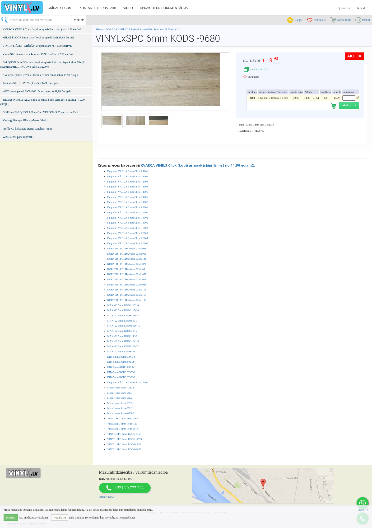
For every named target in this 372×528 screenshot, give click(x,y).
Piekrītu (10, 517)
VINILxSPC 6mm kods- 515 (122, 423)
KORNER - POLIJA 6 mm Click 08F (126, 284)
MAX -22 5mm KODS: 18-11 (123, 320)
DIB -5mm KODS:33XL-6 (121, 356)
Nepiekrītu (60, 517)
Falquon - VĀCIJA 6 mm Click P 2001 (127, 207)
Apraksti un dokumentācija (164, 8)
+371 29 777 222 (129, 488)
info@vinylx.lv (107, 496)
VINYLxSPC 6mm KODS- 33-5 (124, 444)
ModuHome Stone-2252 (120, 397)
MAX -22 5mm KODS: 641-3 (123, 341)
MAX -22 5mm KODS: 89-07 (123, 346)
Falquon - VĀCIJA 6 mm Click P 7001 (127, 382)
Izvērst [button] (363, 509)
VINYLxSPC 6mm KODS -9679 (124, 439)
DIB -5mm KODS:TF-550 (121, 372)
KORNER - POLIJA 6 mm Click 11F (126, 294)
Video (128, 8)
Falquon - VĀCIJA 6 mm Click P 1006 (127, 197)
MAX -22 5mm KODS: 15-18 (123, 310)
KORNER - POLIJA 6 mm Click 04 (126, 269)
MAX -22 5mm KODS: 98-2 (122, 351)
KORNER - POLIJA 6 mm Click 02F (126, 263)
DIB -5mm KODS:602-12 (121, 366)
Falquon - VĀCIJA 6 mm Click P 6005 (127, 243)
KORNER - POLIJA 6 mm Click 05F (126, 274)
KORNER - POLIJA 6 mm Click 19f (126, 300)
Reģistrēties (342, 8)
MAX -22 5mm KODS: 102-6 (123, 305)
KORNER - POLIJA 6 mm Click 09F (126, 253)
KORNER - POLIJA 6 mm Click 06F (126, 279)
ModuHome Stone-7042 (120, 408)
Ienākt (361, 8)
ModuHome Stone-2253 (120, 403)
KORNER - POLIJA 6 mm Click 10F (126, 289)
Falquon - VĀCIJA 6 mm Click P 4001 (127, 212)
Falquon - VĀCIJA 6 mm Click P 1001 (127, 171)
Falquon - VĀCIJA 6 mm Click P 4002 (127, 217)
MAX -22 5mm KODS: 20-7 (122, 330)
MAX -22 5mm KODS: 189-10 (123, 325)
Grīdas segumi (59, 8)
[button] (362, 503)
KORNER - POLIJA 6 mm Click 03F (126, 248)
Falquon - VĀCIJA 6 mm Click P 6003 (127, 233)
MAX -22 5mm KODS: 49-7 (122, 336)
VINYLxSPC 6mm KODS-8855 (124, 449)
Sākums (99, 29)
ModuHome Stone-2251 (120, 392)
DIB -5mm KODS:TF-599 (121, 377)
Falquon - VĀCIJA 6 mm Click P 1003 (127, 181)
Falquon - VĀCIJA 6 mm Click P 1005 (127, 191)
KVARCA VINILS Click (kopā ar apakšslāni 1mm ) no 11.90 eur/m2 (143, 29)
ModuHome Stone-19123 (120, 387)
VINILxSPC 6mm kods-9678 (122, 428)
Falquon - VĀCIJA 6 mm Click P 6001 (127, 222)
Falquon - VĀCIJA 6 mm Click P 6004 (127, 238)
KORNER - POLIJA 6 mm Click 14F (126, 258)
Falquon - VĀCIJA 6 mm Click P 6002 (127, 227)
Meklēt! (79, 20)
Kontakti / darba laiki (97, 8)
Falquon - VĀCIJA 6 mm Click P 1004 (127, 186)
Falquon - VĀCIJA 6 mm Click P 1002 (127, 176)
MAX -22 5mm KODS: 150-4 (123, 315)
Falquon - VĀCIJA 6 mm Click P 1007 (127, 202)
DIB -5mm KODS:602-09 (121, 361)
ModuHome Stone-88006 (120, 413)
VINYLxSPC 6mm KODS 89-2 (123, 433)
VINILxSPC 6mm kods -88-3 (122, 418)
